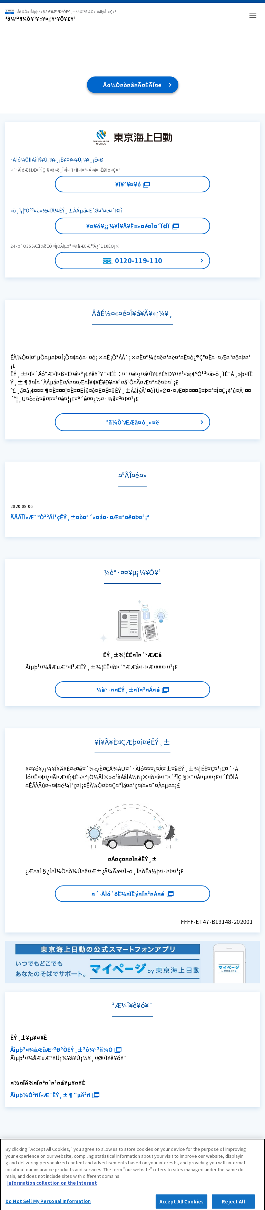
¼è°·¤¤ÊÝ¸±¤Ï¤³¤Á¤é (132, 689)
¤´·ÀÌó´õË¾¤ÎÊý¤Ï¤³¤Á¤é (132, 894)
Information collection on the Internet (52, 1186)
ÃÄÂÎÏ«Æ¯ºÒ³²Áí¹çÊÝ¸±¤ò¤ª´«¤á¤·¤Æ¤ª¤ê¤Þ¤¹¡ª (79, 517)
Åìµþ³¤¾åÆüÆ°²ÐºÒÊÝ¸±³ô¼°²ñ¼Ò (65, 1049)
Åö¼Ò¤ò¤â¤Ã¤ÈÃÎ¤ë (132, 85)
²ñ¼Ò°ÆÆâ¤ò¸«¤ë (132, 422)
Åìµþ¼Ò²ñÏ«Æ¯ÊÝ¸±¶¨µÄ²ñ (54, 1095)
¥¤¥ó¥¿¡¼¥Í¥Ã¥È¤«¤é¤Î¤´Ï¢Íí (132, 226)
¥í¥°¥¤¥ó (132, 184)
